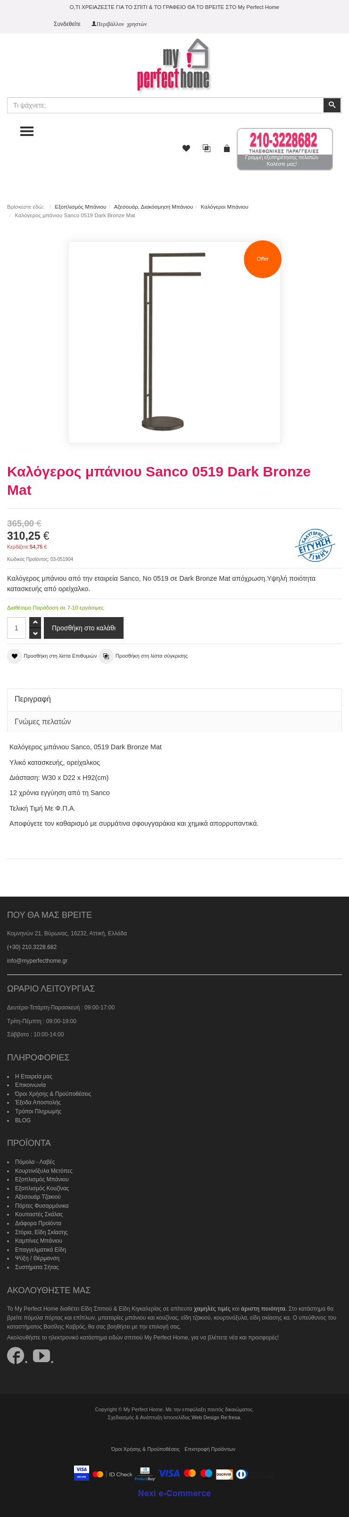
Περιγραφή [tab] (33, 699)
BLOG (23, 1120)
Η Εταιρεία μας (33, 1076)
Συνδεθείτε (67, 24)
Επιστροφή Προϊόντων (209, 1449)
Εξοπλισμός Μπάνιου (80, 207)
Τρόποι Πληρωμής (38, 1111)
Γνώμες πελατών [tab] (43, 722)
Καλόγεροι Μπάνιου (225, 207)
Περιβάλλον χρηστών (122, 23)
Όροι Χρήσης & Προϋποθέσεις (53, 1094)
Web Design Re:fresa (215, 1417)
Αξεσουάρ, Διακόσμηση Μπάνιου (153, 207)
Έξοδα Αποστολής (38, 1102)
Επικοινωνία (30, 1085)
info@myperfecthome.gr (37, 961)
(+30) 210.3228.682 (32, 947)
